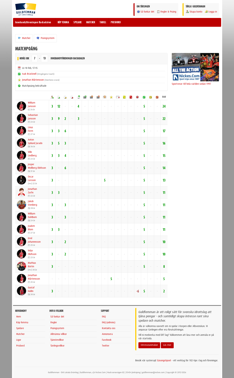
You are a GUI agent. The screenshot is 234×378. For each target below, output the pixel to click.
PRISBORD (116, 22)
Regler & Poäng (166, 11)
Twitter (105, 346)
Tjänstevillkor (57, 340)
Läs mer (167, 345)
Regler (53, 322)
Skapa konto (194, 11)
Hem (18, 316)
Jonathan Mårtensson (33, 80)
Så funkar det (145, 11)
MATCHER (90, 22)
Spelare (20, 328)
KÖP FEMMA (63, 22)
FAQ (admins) (108, 322)
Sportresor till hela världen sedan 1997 (191, 84)
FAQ (104, 316)
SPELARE (78, 22)
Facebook (106, 340)
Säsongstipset (164, 360)
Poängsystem (45, 38)
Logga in (211, 11)
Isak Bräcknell (29, 74)
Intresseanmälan (149, 345)
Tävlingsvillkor (57, 346)
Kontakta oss (108, 328)
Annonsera (107, 334)
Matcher (24, 38)
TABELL (103, 22)
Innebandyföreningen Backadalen (33, 22)
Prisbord (20, 346)
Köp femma (22, 322)
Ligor (18, 340)
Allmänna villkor (58, 334)
